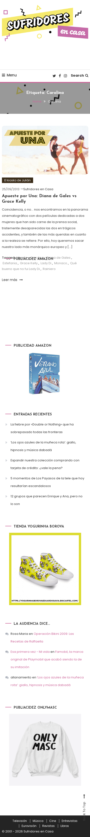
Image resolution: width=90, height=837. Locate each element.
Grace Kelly (29, 263)
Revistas (48, 826)
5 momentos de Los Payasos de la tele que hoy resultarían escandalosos (47, 482)
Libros (64, 826)
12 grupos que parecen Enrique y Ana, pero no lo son (47, 500)
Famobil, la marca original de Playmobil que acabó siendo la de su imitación (47, 659)
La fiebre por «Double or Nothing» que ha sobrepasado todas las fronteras (42, 428)
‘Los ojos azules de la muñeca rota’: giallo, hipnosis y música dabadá (43, 446)
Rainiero (49, 269)
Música (38, 821)
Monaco (60, 263)
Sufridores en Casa (38, 189)
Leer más (12, 279)
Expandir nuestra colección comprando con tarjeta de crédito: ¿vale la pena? (45, 464)
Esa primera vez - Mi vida (30, 651)
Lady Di (46, 263)
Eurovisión (29, 826)
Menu (9, 75)
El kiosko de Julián (17, 180)
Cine (52, 821)
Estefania (10, 263)
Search (79, 75)
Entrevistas (70, 821)
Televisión (19, 821)
